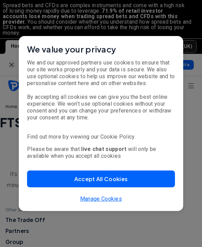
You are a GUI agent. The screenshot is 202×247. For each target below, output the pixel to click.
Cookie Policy (117, 136)
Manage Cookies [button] (101, 199)
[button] (101, 178)
